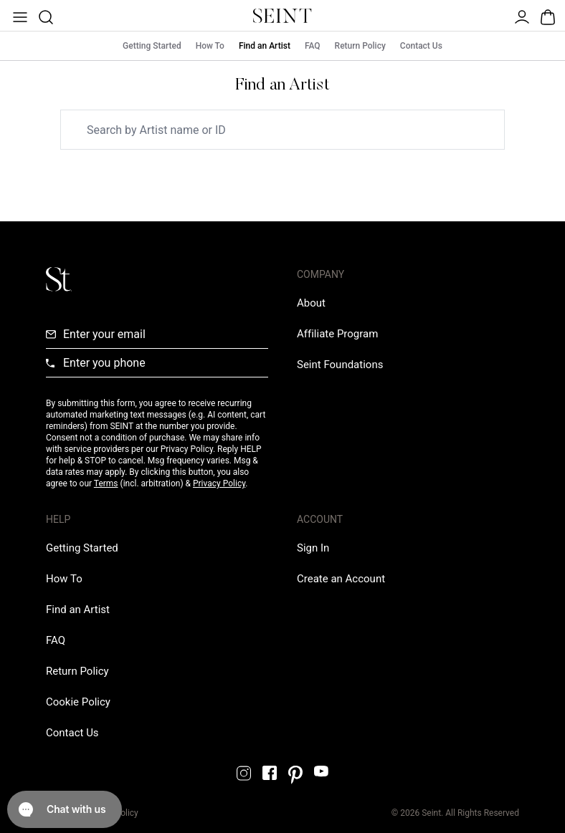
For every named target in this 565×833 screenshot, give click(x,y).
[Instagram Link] (244, 773)
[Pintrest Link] (295, 775)
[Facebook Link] (269, 773)
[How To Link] (64, 578)
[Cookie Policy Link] (78, 701)
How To (210, 46)
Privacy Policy (219, 483)
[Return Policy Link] (77, 671)
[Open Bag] (546, 16)
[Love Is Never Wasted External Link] (340, 364)
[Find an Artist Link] (78, 609)
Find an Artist (264, 46)
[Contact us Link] (72, 732)
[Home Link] (282, 16)
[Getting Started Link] (82, 547)
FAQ (313, 46)
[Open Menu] (18, 16)
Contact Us (421, 46)
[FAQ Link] (55, 640)
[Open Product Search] (44, 16)
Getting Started (152, 46)
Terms (106, 483)
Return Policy (360, 46)
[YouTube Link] (321, 771)
